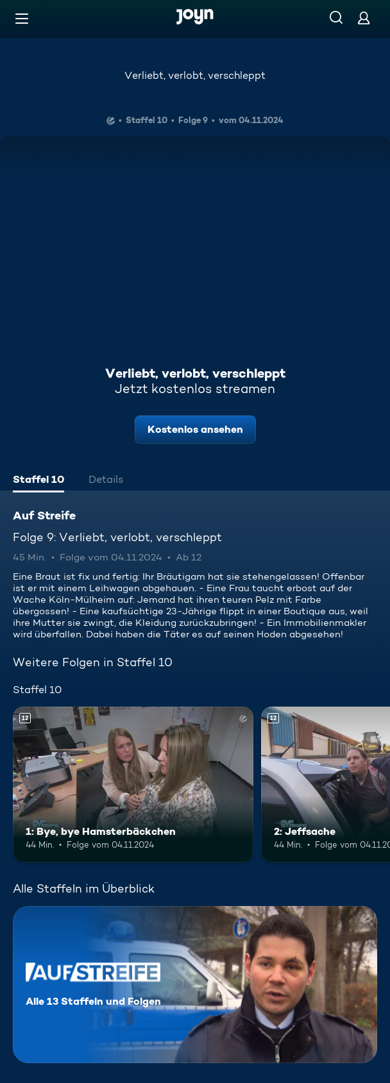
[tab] (38, 480)
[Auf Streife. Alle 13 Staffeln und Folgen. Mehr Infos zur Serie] (195, 984)
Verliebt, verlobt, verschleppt (195, 75)
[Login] (364, 17)
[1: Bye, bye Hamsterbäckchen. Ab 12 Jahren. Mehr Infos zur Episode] (133, 785)
